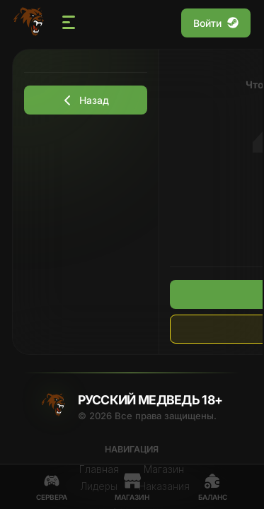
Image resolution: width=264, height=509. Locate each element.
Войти (216, 23)
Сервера (51, 486)
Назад (85, 100)
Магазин (132, 486)
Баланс (212, 486)
